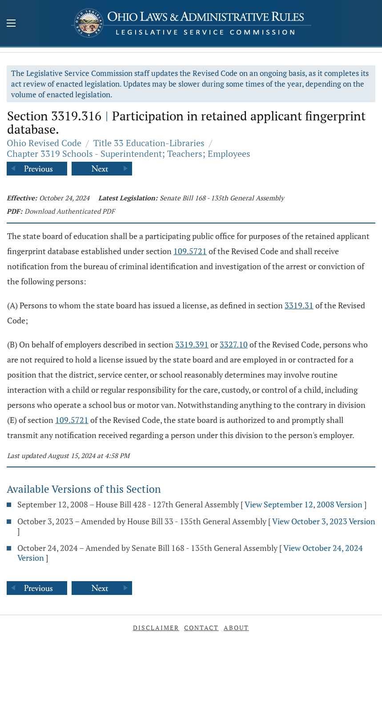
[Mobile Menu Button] (11, 24)
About (236, 627)
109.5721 (190, 251)
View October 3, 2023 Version (323, 521)
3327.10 (234, 344)
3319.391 (192, 344)
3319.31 (299, 305)
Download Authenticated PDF (69, 211)
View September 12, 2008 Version (303, 504)
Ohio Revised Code (44, 143)
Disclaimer (156, 627)
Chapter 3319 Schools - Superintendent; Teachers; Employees (128, 154)
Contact (201, 627)
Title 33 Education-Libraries (149, 143)
